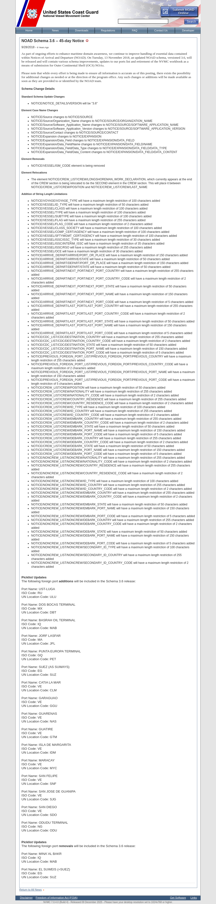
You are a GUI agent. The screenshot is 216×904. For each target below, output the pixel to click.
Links (193, 897)
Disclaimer (26, 897)
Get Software (178, 897)
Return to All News (30, 889)
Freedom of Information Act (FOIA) (57, 897)
